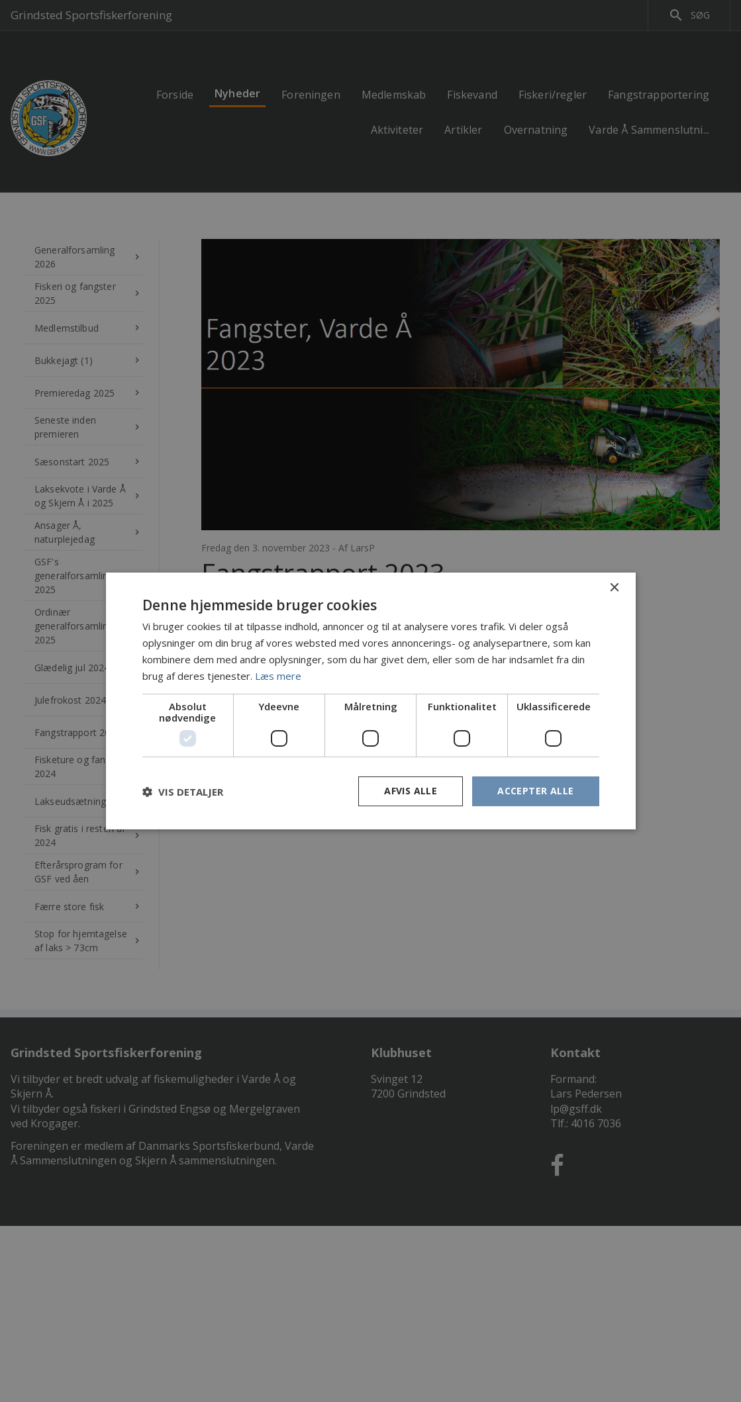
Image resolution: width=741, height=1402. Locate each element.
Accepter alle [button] (535, 790)
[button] (182, 792)
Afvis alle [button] (410, 790)
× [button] (614, 588)
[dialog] (370, 701)
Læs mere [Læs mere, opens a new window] (278, 675)
